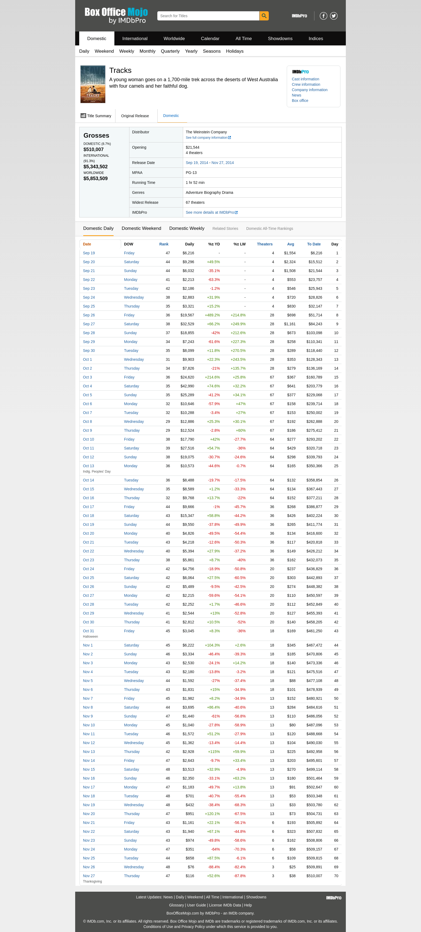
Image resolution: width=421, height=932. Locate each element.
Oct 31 (88, 631)
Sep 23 (89, 288)
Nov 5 (88, 681)
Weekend (104, 51)
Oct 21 (88, 542)
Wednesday (134, 297)
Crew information (306, 84)
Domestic (96, 38)
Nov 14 (89, 760)
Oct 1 (87, 359)
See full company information (208, 138)
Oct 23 (88, 560)
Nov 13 (89, 751)
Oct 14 (88, 480)
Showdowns (280, 38)
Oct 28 (88, 604)
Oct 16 (88, 498)
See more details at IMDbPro (212, 212)
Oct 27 (88, 595)
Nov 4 (88, 672)
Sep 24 (89, 297)
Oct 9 (87, 430)
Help (248, 905)
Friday (129, 253)
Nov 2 (88, 654)
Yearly (191, 51)
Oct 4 (87, 386)
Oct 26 (88, 586)
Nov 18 (89, 796)
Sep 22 (89, 279)
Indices (316, 38)
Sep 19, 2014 (197, 162)
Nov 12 (89, 743)
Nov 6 (88, 689)
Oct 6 (87, 404)
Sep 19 (89, 253)
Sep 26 (89, 315)
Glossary (176, 905)
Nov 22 (89, 831)
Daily (84, 51)
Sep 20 (89, 262)
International (135, 38)
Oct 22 (88, 551)
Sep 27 (89, 324)
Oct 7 (87, 412)
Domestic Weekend (141, 228)
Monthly (148, 51)
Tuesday (131, 288)
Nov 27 (89, 876)
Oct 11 (88, 448)
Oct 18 (88, 515)
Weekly (126, 51)
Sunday (130, 271)
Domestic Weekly (186, 228)
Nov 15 (89, 769)
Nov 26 (89, 867)
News (296, 95)
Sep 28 (89, 333)
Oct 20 (88, 533)
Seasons (212, 51)
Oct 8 (87, 421)
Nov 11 (89, 734)
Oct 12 (88, 457)
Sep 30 (89, 350)
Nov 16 (89, 778)
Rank (163, 244)
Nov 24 (89, 849)
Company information (310, 90)
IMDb (232, 913)
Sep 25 (89, 306)
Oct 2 (87, 368)
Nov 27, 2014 (223, 162)
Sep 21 (89, 271)
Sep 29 (89, 342)
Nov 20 (89, 814)
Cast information (305, 79)
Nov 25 (89, 858)
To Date (314, 244)
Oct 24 (88, 569)
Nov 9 (88, 716)
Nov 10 (89, 725)
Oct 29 (88, 613)
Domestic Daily (98, 228)
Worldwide (174, 38)
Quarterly (170, 51)
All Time (244, 38)
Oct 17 (88, 507)
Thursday (132, 306)
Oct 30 (88, 622)
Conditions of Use (158, 926)
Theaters (265, 244)
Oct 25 (88, 578)
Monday (130, 279)
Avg (290, 244)
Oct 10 (88, 439)
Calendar (210, 38)
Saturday (131, 262)
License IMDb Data (225, 905)
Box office (300, 100)
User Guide (196, 905)
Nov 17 (89, 787)
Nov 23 (89, 840)
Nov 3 (88, 663)
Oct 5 (87, 395)
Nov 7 (88, 698)
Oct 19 (88, 524)
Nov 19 (89, 805)
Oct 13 (88, 466)
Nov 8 (88, 707)
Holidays (235, 51)
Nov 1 (88, 645)
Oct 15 (88, 489)
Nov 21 (89, 822)
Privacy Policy (193, 926)
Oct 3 (87, 377)
